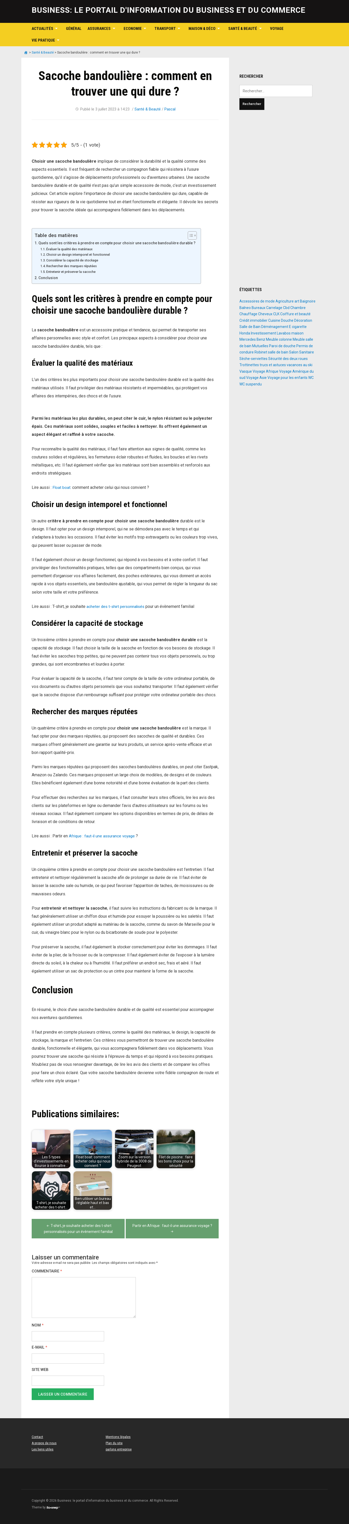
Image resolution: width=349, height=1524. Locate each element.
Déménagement (274, 327)
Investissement (263, 333)
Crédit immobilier (253, 320)
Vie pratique (43, 40)
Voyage (277, 28)
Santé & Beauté (242, 28)
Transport (165, 28)
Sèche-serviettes (253, 359)
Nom (38, 1325)
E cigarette (298, 327)
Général (74, 28)
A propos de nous (44, 1443)
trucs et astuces (273, 365)
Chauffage (248, 314)
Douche (287, 320)
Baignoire (308, 301)
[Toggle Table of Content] (196, 235)
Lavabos (284, 333)
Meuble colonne (279, 339)
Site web (40, 1370)
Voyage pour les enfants (287, 378)
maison (297, 333)
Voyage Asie (256, 378)
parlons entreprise (119, 1449)
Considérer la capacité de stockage (75, 260)
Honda (244, 333)
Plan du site (114, 1443)
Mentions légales (118, 1437)
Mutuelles (260, 346)
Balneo (245, 308)
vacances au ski (299, 365)
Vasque (245, 371)
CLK (276, 314)
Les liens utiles (42, 1449)
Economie (133, 28)
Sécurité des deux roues (288, 359)
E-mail (39, 1347)
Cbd (286, 308)
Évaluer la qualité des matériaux (71, 249)
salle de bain (278, 352)
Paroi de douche (282, 346)
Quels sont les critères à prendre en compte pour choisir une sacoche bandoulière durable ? (120, 243)
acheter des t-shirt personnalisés (116, 606)
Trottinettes (249, 365)
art (296, 301)
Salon (293, 352)
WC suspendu (250, 384)
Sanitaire (306, 352)
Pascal (170, 109)
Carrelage (274, 308)
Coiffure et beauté (295, 314)
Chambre (298, 308)
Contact (37, 1437)
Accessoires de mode (257, 301)
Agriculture (285, 301)
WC (311, 378)
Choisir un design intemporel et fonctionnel (80, 255)
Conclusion (48, 278)
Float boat (61, 487)
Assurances (99, 28)
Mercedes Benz (252, 339)
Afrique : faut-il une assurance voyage (103, 835)
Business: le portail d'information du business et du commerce (168, 10)
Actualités (42, 28)
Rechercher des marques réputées (74, 266)
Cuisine (274, 320)
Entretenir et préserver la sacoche (73, 272)
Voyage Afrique (265, 371)
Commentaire (47, 1271)
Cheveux (265, 314)
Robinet (260, 352)
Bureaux (258, 308)
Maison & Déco (202, 28)
